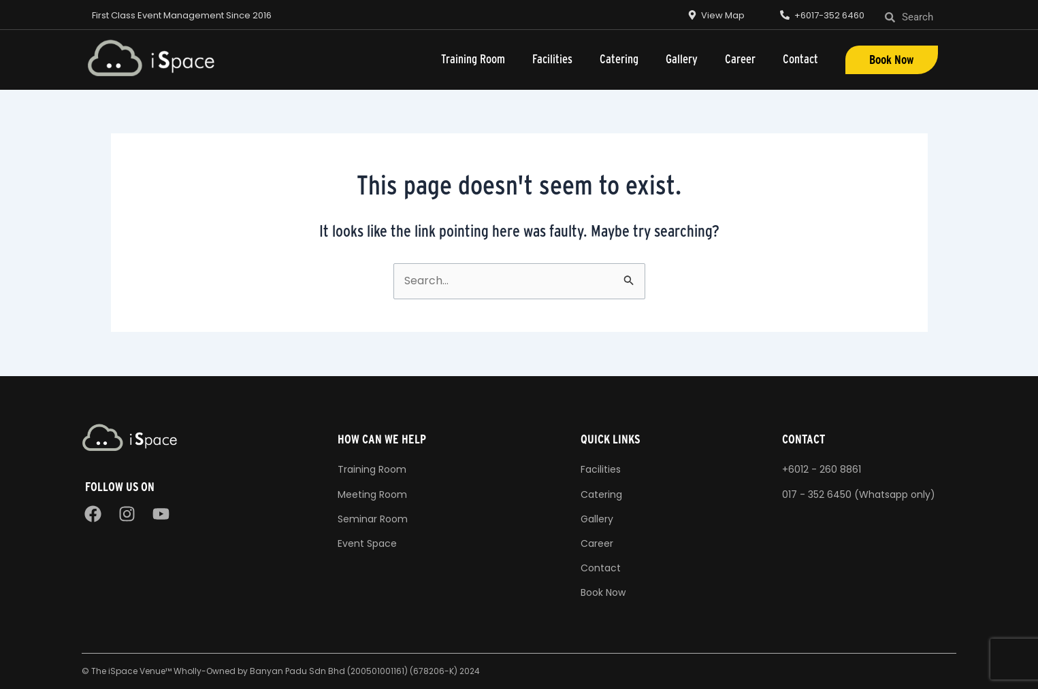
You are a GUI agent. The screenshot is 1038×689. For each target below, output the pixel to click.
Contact (800, 58)
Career (740, 58)
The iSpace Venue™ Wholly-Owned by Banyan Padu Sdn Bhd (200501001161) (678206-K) (274, 671)
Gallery (682, 58)
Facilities (552, 58)
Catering (619, 58)
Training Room (473, 58)
